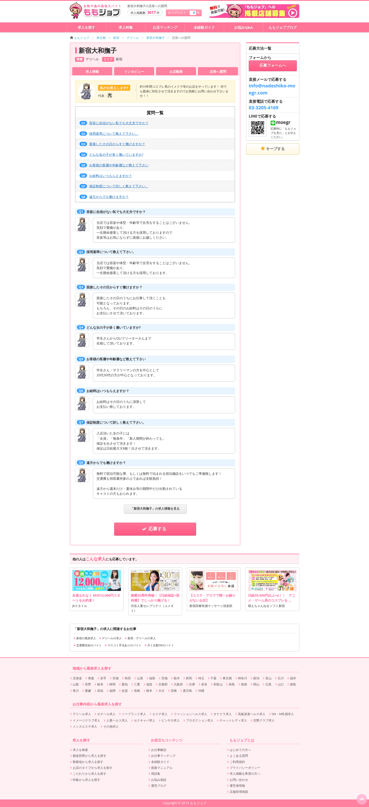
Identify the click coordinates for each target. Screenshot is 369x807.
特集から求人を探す (86, 780)
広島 (268, 684)
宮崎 (174, 690)
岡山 (256, 684)
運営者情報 (237, 785)
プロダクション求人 (199, 720)
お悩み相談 (158, 780)
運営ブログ (158, 785)
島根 (244, 684)
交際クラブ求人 (264, 720)
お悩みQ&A (243, 27)
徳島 (293, 684)
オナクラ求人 (222, 714)
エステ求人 (160, 714)
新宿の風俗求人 (85, 638)
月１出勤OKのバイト (159, 645)
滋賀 (149, 684)
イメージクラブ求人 (86, 720)
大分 (161, 690)
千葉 (213, 678)
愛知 (125, 684)
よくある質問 (239, 756)
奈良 (204, 684)
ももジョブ (79, 38)
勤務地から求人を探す (88, 762)
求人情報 (92, 71)
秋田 (128, 678)
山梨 (76, 684)
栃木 (177, 678)
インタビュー (134, 71)
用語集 (155, 773)
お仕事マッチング (163, 756)
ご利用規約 (237, 762)
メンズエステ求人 (85, 726)
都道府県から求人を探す (89, 756)
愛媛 (88, 690)
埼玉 (201, 678)
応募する (155, 528)
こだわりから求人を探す (89, 773)
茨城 (164, 678)
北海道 (77, 678)
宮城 (115, 678)
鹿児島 (187, 690)
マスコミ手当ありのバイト (123, 645)
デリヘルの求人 (110, 638)
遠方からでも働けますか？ (104, 196)
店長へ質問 (218, 71)
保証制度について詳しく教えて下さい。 (114, 186)
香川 (76, 690)
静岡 (112, 684)
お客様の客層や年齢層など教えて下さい (114, 165)
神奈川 (242, 678)
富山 (268, 678)
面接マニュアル (161, 768)
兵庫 (192, 684)
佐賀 (125, 690)
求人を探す (86, 27)
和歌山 (218, 684)
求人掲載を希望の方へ (245, 773)
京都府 (163, 684)
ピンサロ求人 (170, 720)
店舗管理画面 (239, 792)
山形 (140, 678)
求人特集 (126, 27)
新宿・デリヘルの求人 (140, 638)
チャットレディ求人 (233, 720)
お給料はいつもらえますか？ (106, 175)
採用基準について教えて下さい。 (109, 133)
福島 (152, 678)
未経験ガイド (204, 27)
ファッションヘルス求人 (190, 714)
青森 (91, 678)
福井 (293, 678)
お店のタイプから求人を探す (92, 768)
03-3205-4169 (263, 107)
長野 (88, 684)
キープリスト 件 (184, 12)
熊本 (149, 690)
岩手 (103, 678)
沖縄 (201, 690)
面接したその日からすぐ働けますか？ (112, 144)
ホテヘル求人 (106, 714)
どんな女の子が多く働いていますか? (111, 154)
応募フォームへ (273, 65)
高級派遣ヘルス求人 (251, 714)
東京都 (227, 678)
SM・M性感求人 (283, 714)
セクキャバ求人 (144, 720)
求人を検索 (80, 750)
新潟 (256, 678)
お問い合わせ (239, 780)
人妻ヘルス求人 (117, 720)
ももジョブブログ (283, 27)
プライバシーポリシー (245, 768)
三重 (137, 684)
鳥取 (232, 684)
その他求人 (111, 726)
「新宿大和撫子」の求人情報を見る (155, 508)
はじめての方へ (240, 750)
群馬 (189, 678)
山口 (281, 684)
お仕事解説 (158, 750)
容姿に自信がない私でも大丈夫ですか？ (114, 123)
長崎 (137, 690)
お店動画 (176, 71)
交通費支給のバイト (88, 645)
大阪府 (178, 684)
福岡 (112, 690)
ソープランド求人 (134, 714)
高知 (100, 690)
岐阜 (100, 684)
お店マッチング (165, 27)
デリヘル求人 (82, 714)
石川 (281, 678)
